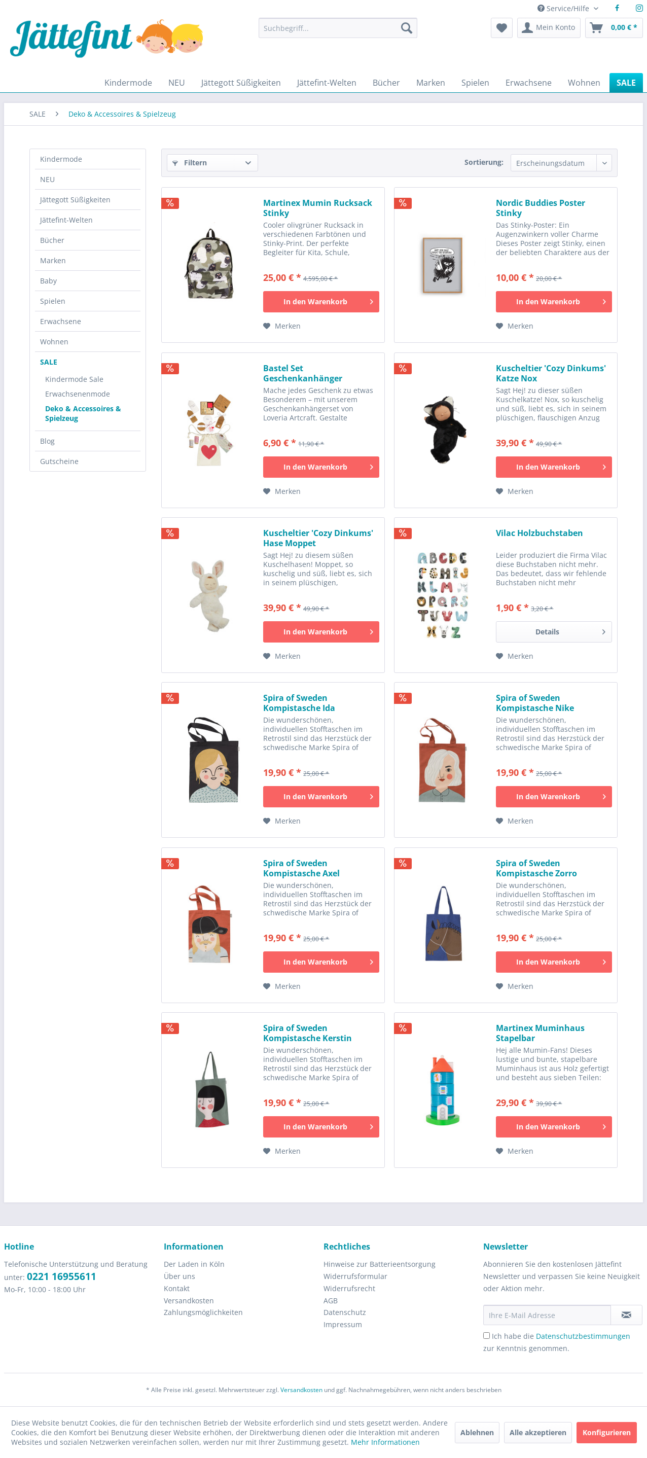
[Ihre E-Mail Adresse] (547, 1315)
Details (570, 630)
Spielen (52, 301)
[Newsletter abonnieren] (626, 1315)
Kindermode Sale (74, 379)
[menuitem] (338, 33)
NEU (47, 179)
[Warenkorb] (614, 28)
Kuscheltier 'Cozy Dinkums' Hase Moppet (318, 538)
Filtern (189, 162)
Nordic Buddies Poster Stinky (540, 208)
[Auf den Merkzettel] (282, 326)
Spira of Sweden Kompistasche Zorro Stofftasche (536, 868)
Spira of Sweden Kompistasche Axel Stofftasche (301, 868)
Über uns (179, 1276)
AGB (331, 1300)
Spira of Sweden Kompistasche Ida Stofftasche (299, 703)
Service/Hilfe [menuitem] (564, 8)
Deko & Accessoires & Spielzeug (83, 413)
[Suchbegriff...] (338, 28)
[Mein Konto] (549, 28)
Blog (47, 441)
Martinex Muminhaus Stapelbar (540, 1033)
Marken (53, 260)
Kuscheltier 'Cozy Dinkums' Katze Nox (551, 373)
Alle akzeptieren (538, 1432)
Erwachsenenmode (77, 394)
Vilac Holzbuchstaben (539, 533)
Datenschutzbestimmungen (583, 1336)
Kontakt (177, 1288)
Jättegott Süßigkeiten (75, 199)
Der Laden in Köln (194, 1264)
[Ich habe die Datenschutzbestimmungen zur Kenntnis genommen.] (486, 1335)
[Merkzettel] (502, 28)
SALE (48, 362)
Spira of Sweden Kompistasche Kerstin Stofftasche (307, 1033)
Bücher (52, 240)
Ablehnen (477, 1432)
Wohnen (54, 341)
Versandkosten (189, 1300)
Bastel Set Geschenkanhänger (302, 373)
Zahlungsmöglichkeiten (203, 1312)
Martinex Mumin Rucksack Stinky (317, 208)
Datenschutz (345, 1312)
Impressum (343, 1324)
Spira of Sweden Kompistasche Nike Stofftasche (535, 703)
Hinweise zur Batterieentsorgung (380, 1264)
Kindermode (61, 159)
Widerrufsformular (355, 1276)
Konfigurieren (607, 1432)
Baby (48, 281)
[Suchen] (406, 28)
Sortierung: (484, 162)
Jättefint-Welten (66, 220)
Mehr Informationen (385, 1442)
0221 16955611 (61, 1276)
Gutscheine (59, 461)
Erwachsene (60, 321)
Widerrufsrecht (349, 1288)
